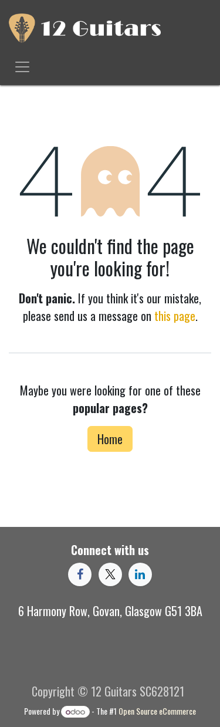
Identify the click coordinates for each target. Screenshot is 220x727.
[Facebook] (80, 574)
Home (110, 439)
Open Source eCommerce (157, 711)
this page (174, 315)
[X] (110, 574)
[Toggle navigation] (22, 66)
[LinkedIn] (140, 574)
